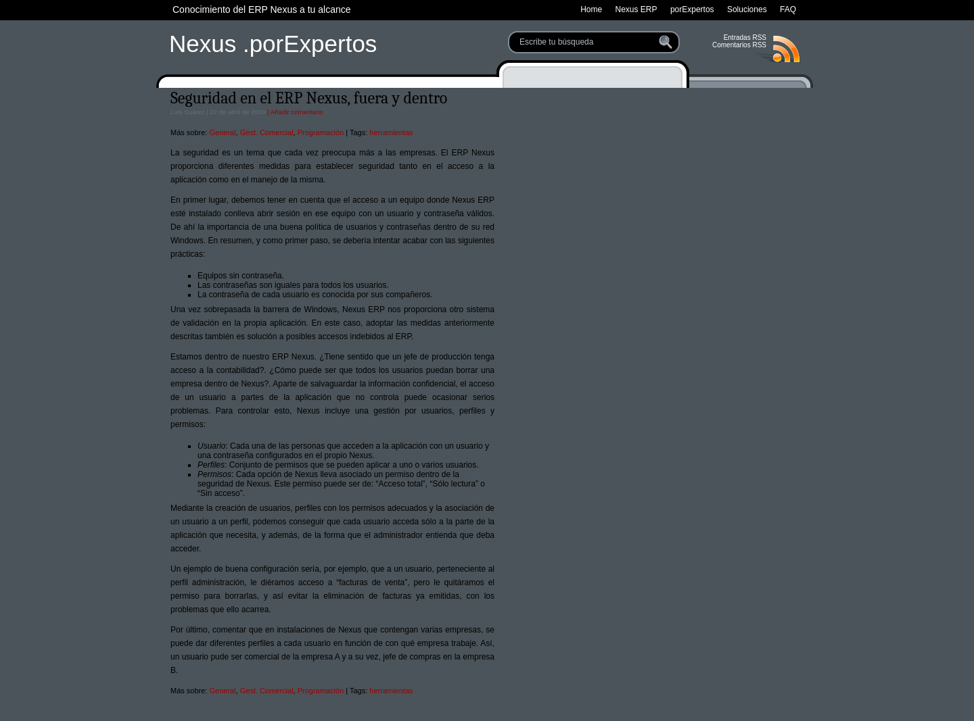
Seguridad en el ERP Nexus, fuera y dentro (308, 98)
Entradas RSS (745, 37)
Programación (321, 132)
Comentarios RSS (739, 45)
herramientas (391, 132)
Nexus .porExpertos (273, 43)
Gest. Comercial (267, 132)
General (222, 132)
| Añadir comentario (294, 112)
